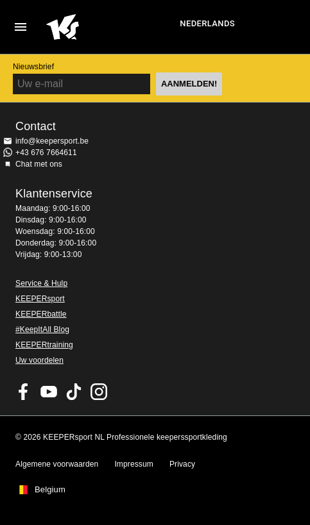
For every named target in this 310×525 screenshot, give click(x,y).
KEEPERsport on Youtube (48, 391)
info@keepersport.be (52, 141)
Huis (111, 27)
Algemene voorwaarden (56, 464)
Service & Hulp (41, 283)
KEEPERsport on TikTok (73, 391)
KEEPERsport (40, 298)
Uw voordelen (39, 360)
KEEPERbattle (41, 314)
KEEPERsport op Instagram (98, 391)
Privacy (182, 464)
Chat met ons (38, 164)
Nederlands (207, 23)
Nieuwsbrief (33, 66)
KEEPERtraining (44, 344)
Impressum (133, 464)
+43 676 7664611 (46, 152)
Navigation (20, 27)
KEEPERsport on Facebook (23, 391)
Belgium (50, 489)
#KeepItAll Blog (42, 329)
